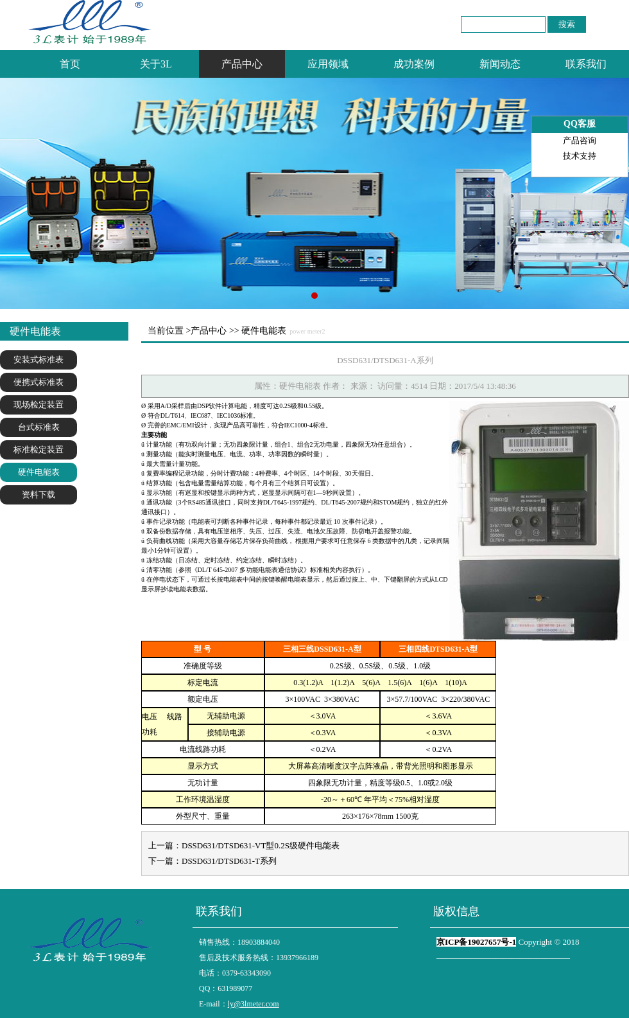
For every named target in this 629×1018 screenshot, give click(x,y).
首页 (70, 63)
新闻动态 (500, 63)
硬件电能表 (39, 472)
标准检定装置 (38, 449)
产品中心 (242, 63)
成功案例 (414, 63)
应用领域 (328, 63)
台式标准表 (39, 427)
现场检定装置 (38, 404)
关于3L (156, 63)
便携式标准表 (38, 382)
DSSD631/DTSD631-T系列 (229, 861)
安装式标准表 (38, 359)
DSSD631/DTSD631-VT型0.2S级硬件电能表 (261, 845)
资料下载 (38, 494)
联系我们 (586, 63)
